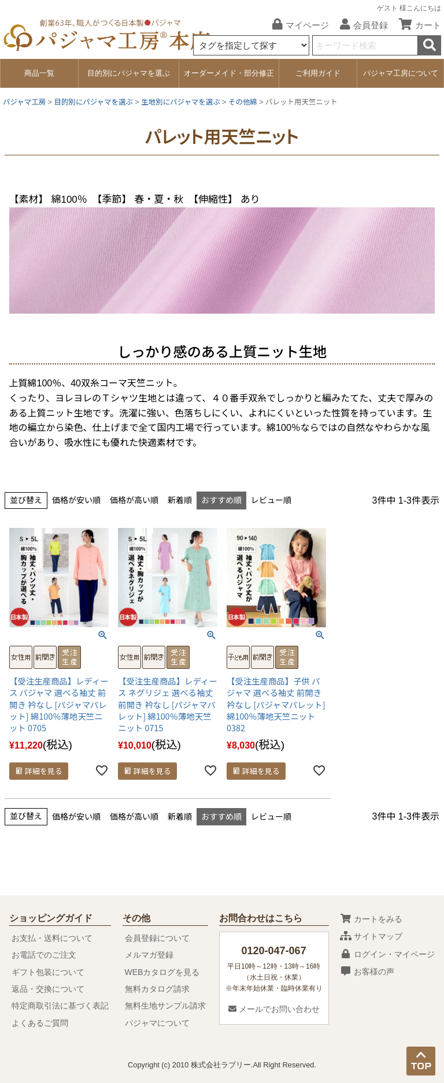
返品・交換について (48, 988)
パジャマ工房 (24, 102)
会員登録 (359, 25)
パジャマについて (157, 1023)
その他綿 (242, 102)
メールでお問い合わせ (274, 1009)
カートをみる (371, 919)
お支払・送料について (52, 938)
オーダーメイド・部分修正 (229, 73)
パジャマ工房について (400, 73)
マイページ (296, 25)
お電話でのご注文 (44, 954)
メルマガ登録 (149, 954)
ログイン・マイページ (387, 954)
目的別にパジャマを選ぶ (128, 73)
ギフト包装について (48, 972)
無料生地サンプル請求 (165, 1005)
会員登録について (157, 938)
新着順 (180, 500)
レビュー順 (271, 500)
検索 (429, 45)
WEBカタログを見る (162, 972)
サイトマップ (371, 936)
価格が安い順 (76, 500)
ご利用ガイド (318, 73)
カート (415, 25)
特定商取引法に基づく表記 (60, 1005)
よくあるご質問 (40, 1023)
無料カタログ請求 (157, 988)
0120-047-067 (274, 951)
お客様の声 (367, 971)
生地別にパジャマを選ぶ (180, 102)
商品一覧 (39, 73)
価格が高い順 (134, 500)
